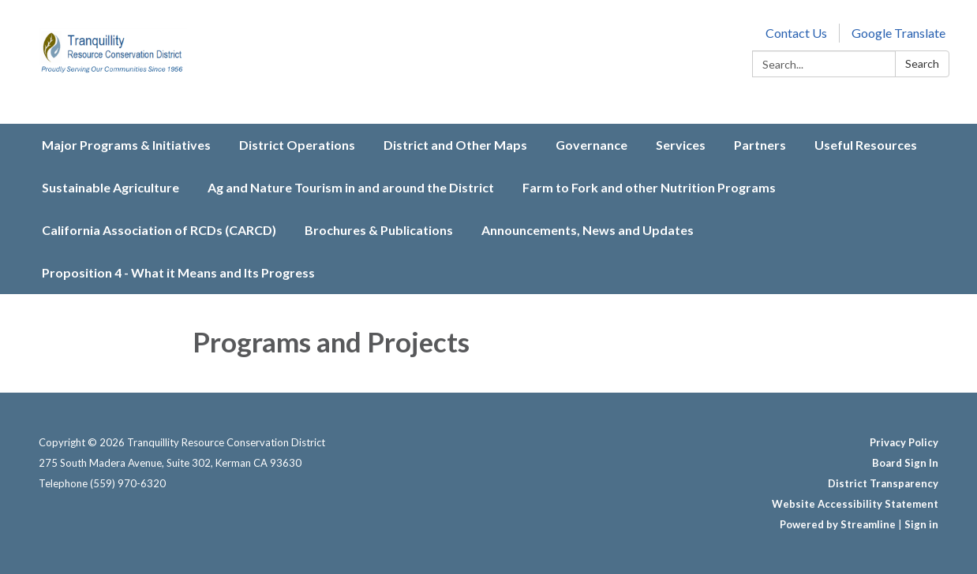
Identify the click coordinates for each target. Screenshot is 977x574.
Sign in (921, 524)
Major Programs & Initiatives (126, 144)
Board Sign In (905, 463)
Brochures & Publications (379, 229)
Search (922, 63)
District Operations (297, 144)
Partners (760, 144)
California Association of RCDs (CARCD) (159, 229)
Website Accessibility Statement (855, 504)
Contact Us (796, 32)
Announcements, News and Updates (587, 229)
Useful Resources (865, 144)
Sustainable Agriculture (110, 187)
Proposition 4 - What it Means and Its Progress (178, 272)
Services (681, 144)
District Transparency (883, 483)
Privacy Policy (904, 442)
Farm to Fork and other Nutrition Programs (649, 187)
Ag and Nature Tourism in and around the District (351, 187)
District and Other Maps (455, 144)
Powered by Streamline (838, 524)
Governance (591, 144)
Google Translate (898, 32)
